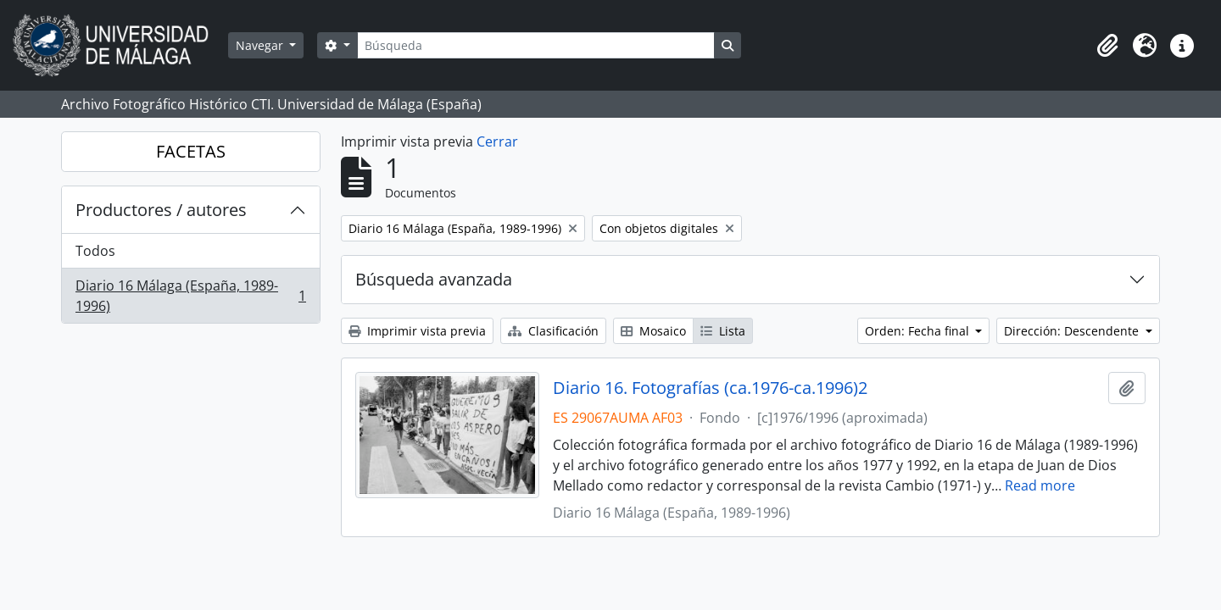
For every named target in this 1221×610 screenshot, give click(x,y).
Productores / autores (161, 209)
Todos (95, 250)
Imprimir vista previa (417, 331)
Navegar (261, 45)
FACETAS (191, 151)
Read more (1040, 485)
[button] (1107, 45)
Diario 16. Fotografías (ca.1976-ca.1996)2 (710, 388)
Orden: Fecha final (919, 331)
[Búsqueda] (536, 45)
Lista (722, 331)
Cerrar (497, 141)
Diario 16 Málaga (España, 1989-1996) (190, 295)
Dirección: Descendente (1073, 331)
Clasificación (553, 331)
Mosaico (653, 331)
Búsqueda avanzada (433, 279)
